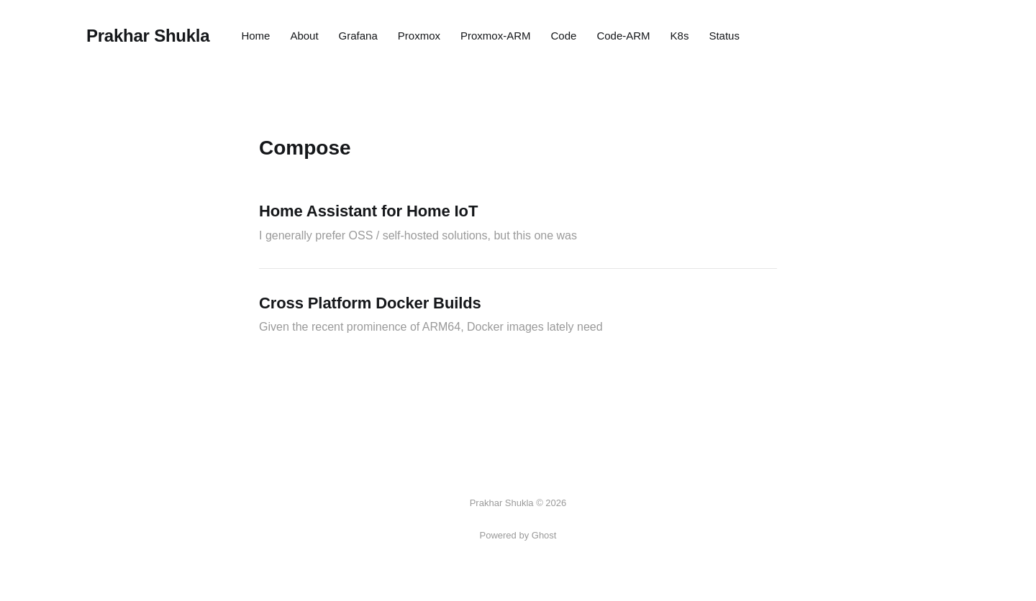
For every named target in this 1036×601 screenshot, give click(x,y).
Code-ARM (623, 35)
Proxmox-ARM (495, 35)
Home (255, 35)
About (304, 35)
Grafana (358, 35)
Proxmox (419, 35)
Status (724, 35)
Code (564, 35)
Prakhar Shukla (147, 36)
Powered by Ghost (518, 535)
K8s (680, 35)
